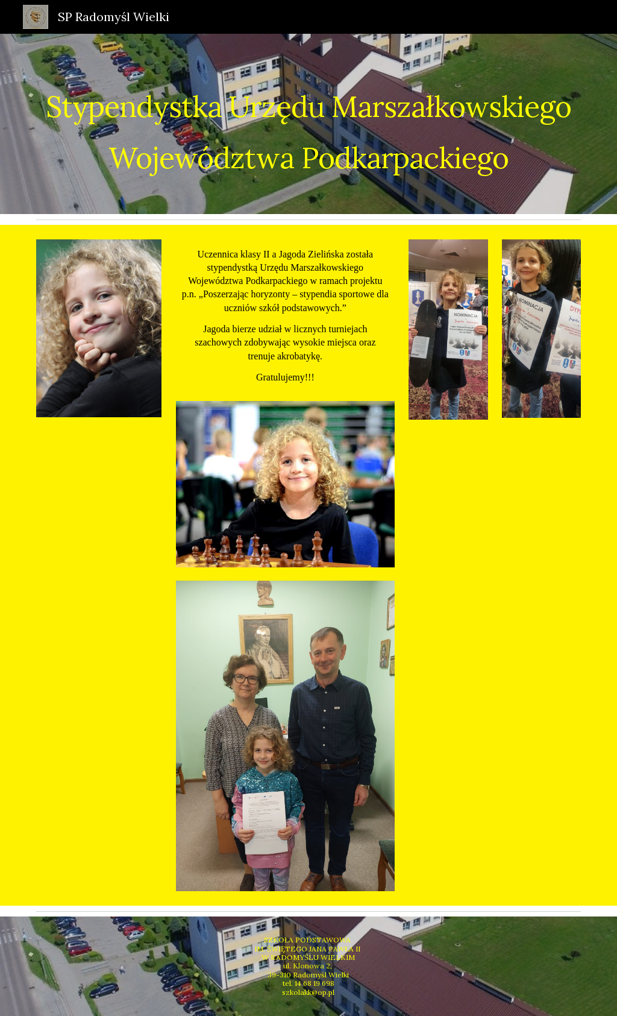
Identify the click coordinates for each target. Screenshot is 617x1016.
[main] (308, 124)
